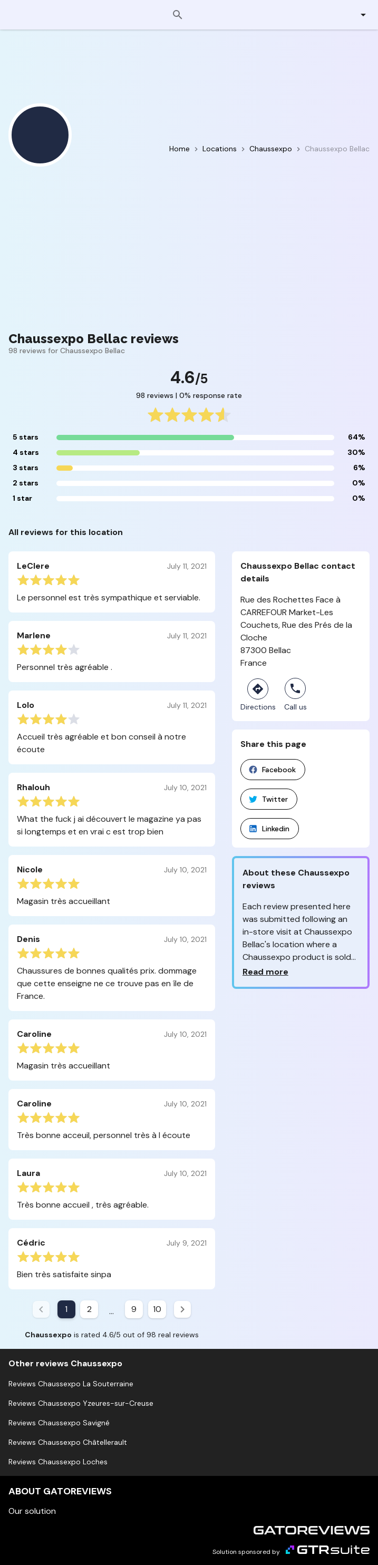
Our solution (32, 1511)
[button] (357, 14)
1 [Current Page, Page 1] (66, 1309)
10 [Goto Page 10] (157, 1309)
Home (179, 148)
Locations (219, 148)
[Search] (177, 14)
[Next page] (182, 1309)
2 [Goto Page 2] (89, 1309)
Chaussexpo (270, 148)
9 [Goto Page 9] (134, 1309)
